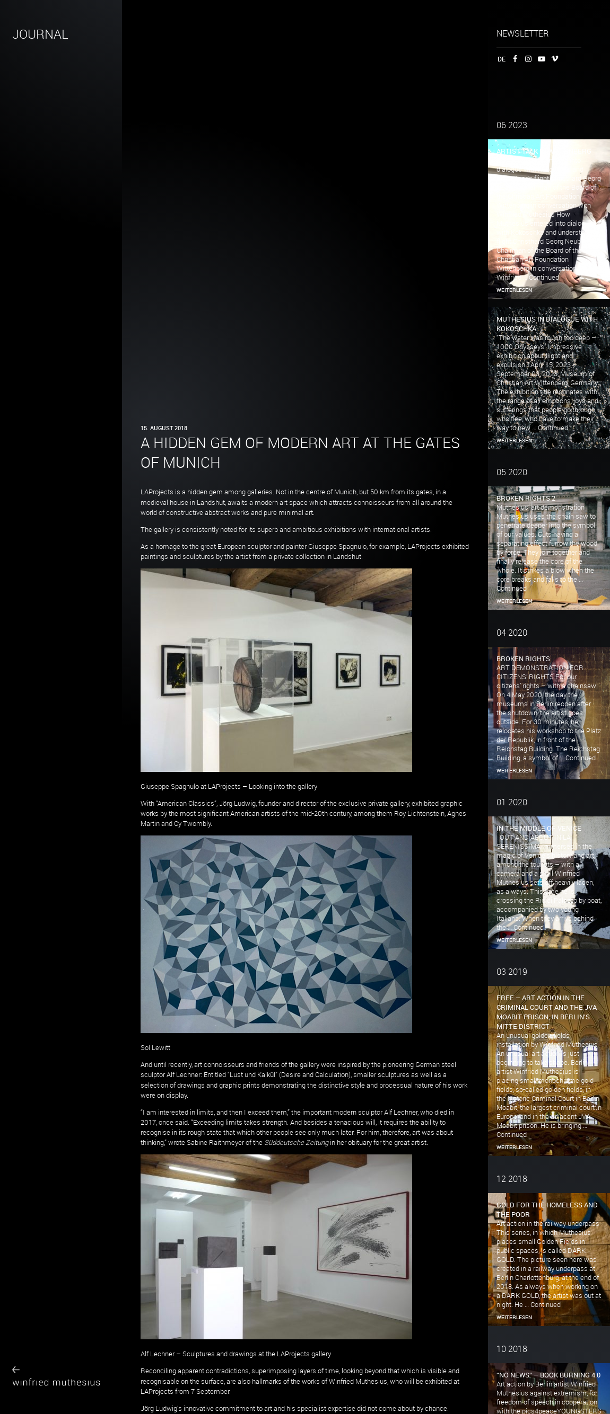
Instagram (526, 58)
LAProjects (157, 491)
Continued (544, 277)
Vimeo (553, 58)
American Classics (186, 803)
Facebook (513, 58)
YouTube (539, 58)
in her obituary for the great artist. (346, 1142)
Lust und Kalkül (252, 1074)
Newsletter (522, 33)
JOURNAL (40, 33)
